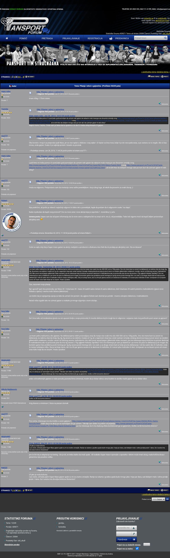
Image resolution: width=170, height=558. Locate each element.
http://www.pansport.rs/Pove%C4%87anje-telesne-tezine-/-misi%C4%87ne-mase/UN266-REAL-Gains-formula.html (113, 369)
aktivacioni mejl (162, 20)
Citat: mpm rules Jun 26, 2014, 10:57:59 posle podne (52, 116)
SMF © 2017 (71, 554)
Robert (4, 200)
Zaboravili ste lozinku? (125, 521)
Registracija (95, 38)
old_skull (166, 33)
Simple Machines (82, 554)
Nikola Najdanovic (9, 389)
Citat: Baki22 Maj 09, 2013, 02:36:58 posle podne (50, 443)
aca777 (4, 136)
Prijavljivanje (71, 38)
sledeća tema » (163, 72)
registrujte (162, 18)
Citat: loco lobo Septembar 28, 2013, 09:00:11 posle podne (54, 267)
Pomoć (23, 38)
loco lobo (5, 311)
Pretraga (47, 38)
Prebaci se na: (146, 499)
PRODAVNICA (118, 38)
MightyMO (5, 260)
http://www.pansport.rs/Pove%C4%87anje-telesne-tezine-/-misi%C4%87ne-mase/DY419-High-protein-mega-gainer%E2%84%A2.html (96, 166)
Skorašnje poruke (12, 544)
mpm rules (5, 91)
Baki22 (4, 468)
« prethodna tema (148, 72)
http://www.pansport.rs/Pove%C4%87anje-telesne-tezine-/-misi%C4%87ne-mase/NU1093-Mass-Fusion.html (75, 165)
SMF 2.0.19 (61, 554)
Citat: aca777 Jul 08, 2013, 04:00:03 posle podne (50, 367)
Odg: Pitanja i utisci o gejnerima (50, 92)
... (22, 77)
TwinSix (4, 109)
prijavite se (148, 18)
